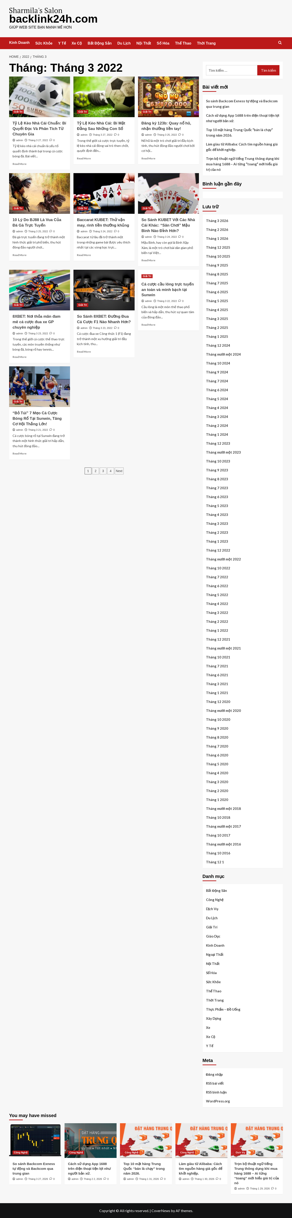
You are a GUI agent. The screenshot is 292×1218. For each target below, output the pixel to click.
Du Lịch (124, 43)
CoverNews (160, 1210)
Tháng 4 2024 (217, 407)
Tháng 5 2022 (217, 594)
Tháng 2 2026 (217, 229)
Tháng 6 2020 (217, 755)
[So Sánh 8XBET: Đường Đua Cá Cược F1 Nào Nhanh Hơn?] (103, 289)
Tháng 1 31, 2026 (149, 1178)
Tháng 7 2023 (217, 488)
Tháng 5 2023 (217, 505)
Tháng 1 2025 (217, 336)
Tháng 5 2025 (217, 301)
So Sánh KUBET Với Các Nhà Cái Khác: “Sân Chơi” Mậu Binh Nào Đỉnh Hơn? (168, 225)
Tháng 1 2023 (217, 541)
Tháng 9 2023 (217, 470)
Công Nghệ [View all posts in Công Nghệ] (20, 1152)
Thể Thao (183, 43)
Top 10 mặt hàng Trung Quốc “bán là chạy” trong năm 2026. (239, 132)
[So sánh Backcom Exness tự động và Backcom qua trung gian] (35, 1140)
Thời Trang (206, 43)
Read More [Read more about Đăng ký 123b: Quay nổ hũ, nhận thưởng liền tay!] (148, 158)
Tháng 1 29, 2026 (260, 1188)
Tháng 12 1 (215, 862)
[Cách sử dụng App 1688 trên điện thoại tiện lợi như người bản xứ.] (91, 1140)
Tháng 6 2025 (217, 292)
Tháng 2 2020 (217, 790)
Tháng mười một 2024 (223, 354)
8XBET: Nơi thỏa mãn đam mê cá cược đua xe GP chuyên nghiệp (36, 321)
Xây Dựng (214, 1018)
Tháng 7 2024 (217, 381)
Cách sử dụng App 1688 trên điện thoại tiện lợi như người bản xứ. (242, 118)
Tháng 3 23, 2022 (38, 333)
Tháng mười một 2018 (223, 808)
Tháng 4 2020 (217, 773)
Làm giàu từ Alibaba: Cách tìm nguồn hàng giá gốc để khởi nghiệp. (242, 146)
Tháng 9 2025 (217, 265)
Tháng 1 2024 (217, 434)
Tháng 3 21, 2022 (38, 429)
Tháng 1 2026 (217, 238)
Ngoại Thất (215, 954)
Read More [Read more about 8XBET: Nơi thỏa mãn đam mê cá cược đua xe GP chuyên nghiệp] (19, 356)
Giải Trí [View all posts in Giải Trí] (18, 111)
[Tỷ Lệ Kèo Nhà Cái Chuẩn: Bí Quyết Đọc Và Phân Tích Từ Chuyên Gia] (39, 96)
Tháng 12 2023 (218, 443)
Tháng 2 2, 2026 (93, 1178)
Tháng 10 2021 (218, 657)
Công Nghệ (215, 899)
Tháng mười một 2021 (223, 648)
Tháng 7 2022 (217, 577)
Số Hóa (163, 43)
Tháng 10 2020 (218, 719)
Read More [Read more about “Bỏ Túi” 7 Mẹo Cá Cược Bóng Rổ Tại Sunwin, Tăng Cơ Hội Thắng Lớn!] (19, 453)
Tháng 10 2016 (218, 853)
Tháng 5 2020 (217, 764)
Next (119, 471)
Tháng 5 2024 (217, 398)
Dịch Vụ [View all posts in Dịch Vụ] (240, 1152)
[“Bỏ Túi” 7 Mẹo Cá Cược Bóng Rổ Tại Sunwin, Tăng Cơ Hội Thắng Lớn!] (39, 386)
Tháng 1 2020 (217, 799)
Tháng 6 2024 (217, 390)
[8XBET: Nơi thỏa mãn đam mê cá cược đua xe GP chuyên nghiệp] (39, 289)
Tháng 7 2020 (217, 746)
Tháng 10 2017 (218, 835)
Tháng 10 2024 (218, 363)
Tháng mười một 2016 (223, 844)
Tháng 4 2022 (217, 603)
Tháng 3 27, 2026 (38, 1178)
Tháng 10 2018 (218, 817)
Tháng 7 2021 (217, 666)
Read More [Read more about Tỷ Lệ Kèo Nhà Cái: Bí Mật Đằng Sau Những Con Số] (84, 158)
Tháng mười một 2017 (223, 826)
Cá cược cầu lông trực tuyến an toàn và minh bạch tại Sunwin (167, 289)
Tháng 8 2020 (217, 737)
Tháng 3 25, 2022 (167, 134)
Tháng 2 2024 (217, 425)
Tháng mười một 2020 (223, 710)
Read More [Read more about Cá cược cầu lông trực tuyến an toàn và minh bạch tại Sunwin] (148, 324)
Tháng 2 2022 (217, 621)
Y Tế (62, 43)
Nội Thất (143, 43)
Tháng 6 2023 (217, 496)
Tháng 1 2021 (217, 692)
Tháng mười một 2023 (223, 452)
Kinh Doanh (19, 42)
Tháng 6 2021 (217, 675)
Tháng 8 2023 (217, 479)
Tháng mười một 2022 (223, 559)
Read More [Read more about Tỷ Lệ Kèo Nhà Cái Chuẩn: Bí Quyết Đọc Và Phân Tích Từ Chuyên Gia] (19, 163)
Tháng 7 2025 (217, 283)
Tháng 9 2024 (217, 372)
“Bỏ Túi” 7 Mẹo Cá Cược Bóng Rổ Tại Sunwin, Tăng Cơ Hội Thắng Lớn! (37, 418)
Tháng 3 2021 (217, 684)
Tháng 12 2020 (218, 701)
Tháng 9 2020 (217, 728)
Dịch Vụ (212, 908)
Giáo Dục (213, 936)
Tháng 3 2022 (217, 612)
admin (19, 140)
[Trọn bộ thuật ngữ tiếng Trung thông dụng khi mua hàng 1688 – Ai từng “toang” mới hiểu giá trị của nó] (257, 1140)
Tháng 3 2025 (217, 318)
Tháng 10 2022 (218, 568)
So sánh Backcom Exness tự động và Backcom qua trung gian (242, 103)
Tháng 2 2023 (217, 532)
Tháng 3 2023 (217, 523)
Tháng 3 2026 (217, 220)
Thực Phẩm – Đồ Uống (223, 1009)
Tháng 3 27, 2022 (38, 140)
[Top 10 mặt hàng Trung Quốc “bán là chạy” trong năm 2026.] (146, 1140)
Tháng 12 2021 (218, 639)
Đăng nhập (214, 1074)
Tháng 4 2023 (217, 514)
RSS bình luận (216, 1092)
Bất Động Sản (100, 43)
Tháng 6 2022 (217, 586)
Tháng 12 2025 (218, 247)
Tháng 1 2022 (217, 630)
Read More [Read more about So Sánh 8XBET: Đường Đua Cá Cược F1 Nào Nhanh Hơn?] (84, 351)
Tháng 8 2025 (217, 274)
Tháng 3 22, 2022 (167, 300)
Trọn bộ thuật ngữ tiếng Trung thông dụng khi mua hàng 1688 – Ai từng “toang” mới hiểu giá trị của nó (242, 163)
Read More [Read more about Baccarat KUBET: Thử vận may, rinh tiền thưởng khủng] (84, 254)
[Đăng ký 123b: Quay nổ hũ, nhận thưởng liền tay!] (168, 96)
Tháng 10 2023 (218, 461)
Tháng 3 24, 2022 (102, 231)
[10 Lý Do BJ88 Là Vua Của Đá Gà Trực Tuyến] (39, 193)
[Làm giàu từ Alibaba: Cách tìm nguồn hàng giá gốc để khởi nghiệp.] (201, 1140)
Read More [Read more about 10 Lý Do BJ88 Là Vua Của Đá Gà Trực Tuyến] (19, 254)
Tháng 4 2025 (217, 309)
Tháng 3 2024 (217, 416)
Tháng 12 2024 (218, 345)
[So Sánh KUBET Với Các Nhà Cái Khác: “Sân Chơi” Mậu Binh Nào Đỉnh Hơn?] (168, 193)
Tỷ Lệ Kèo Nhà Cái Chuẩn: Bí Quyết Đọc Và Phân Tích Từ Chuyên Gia (39, 128)
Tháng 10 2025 (218, 256)
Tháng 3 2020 (217, 781)
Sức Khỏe (43, 43)
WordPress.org (218, 1101)
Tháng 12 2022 (218, 550)
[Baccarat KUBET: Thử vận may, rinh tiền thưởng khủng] (103, 193)
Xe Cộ (77, 43)
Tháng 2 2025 (217, 327)
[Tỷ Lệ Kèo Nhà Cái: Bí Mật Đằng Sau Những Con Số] (103, 96)
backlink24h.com (53, 19)
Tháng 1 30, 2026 (204, 1178)
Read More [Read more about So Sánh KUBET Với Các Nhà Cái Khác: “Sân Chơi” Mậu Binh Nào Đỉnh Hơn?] (148, 260)
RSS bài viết (215, 1083)
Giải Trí (211, 927)
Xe (208, 1027)
